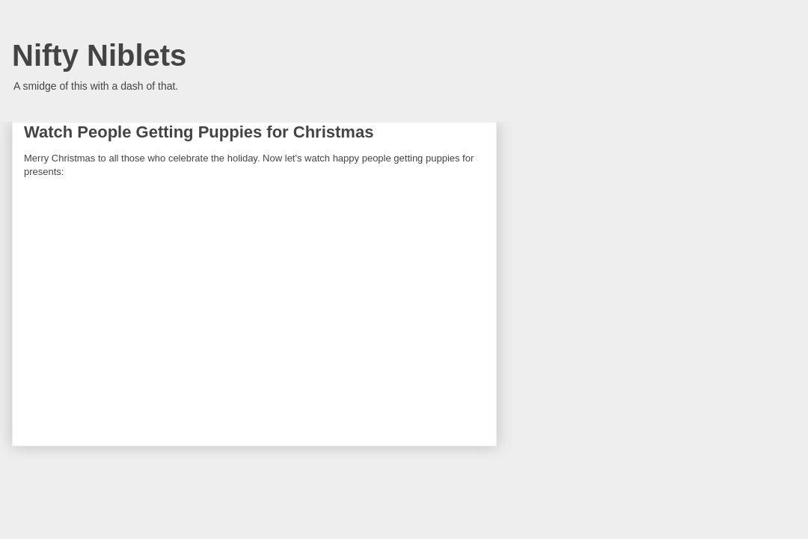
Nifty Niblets (99, 55)
